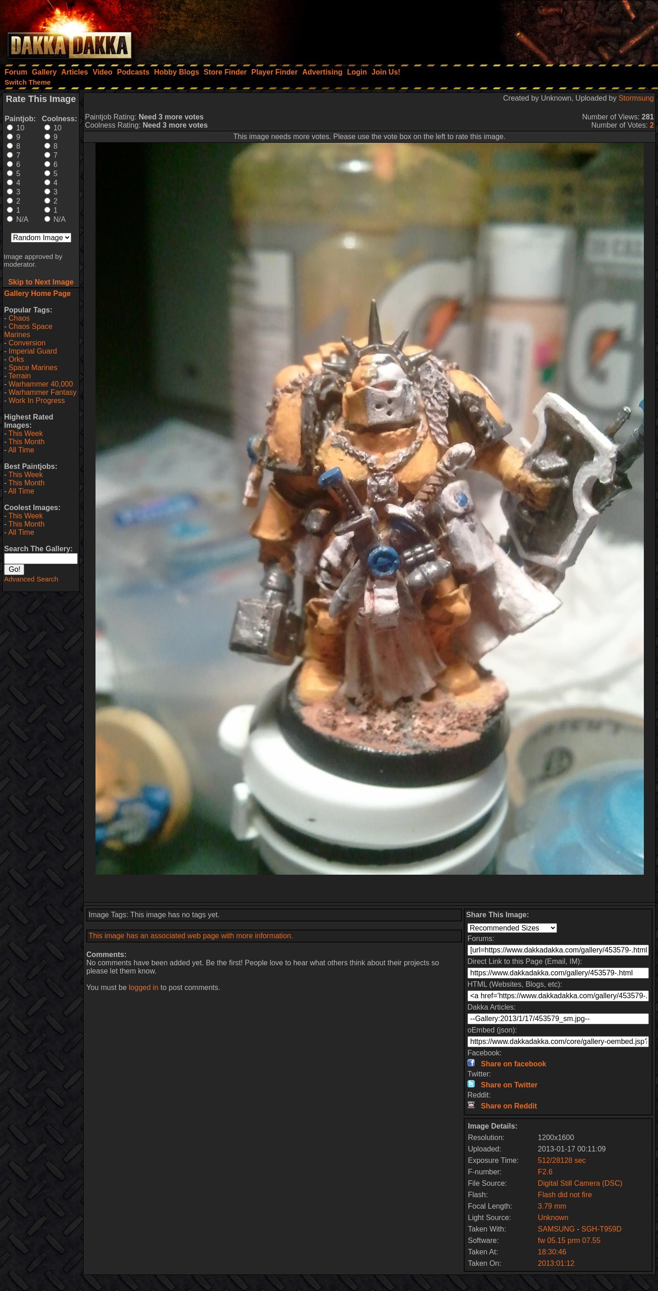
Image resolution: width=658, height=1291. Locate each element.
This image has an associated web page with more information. (191, 936)
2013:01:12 (556, 1263)
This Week (25, 433)
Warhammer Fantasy (43, 392)
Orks (16, 359)
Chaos (19, 318)
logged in (144, 987)
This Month (26, 442)
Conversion (27, 343)
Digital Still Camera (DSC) (580, 1183)
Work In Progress (37, 400)
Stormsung (636, 98)
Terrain (19, 376)
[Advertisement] (535, 29)
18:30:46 (552, 1252)
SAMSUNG (557, 1229)
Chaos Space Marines (28, 331)
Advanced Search (31, 579)
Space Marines (33, 367)
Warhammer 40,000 (41, 384)
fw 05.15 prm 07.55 (569, 1240)
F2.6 (545, 1172)
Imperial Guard (33, 351)
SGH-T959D (601, 1229)
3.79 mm (552, 1206)
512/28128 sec (562, 1160)
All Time (21, 450)
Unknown (553, 1217)
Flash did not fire (565, 1195)
